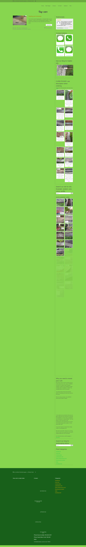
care (15, 29)
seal (23, 29)
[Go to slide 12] (69, 75)
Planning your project (60, 463)
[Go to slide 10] (67, 75)
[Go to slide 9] (66, 75)
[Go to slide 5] (61, 75)
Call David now (60, 55)
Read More (49, 25)
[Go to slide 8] (65, 75)
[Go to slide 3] (59, 75)
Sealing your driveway (35, 16)
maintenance (19, 29)
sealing (29, 29)
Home (42, 5)
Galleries (65, 5)
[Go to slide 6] (62, 75)
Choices (54, 5)
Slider (19, 27)
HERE (57, 88)
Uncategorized (24, 27)
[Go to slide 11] (68, 75)
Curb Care (58, 456)
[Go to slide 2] (58, 75)
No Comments (49, 27)
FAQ (70, 5)
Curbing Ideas (59, 457)
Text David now (69, 55)
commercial (58, 454)
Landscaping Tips (59, 459)
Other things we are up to (61, 461)
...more (70, 26)
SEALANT (58, 440)
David (15, 27)
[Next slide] (72, 71)
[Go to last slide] (56, 71)
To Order (60, 5)
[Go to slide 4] (60, 75)
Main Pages (47, 5)
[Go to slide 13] (70, 75)
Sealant (25, 29)
